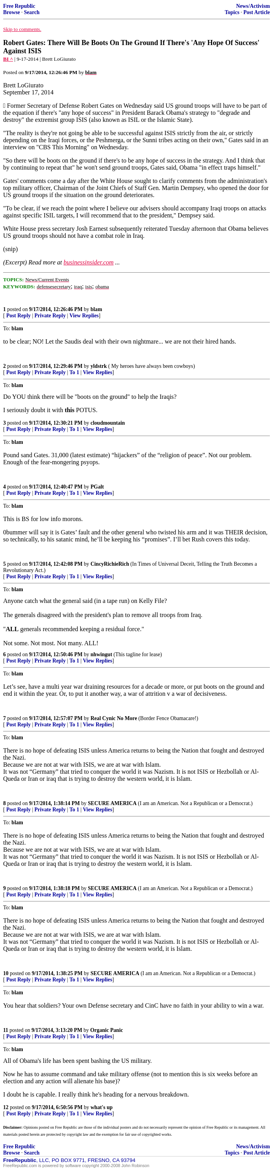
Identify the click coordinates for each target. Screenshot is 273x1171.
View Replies (84, 316)
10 (6, 973)
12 (6, 1107)
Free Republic (19, 6)
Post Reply (18, 316)
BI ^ (8, 59)
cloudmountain (108, 423)
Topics (232, 12)
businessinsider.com (89, 262)
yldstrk (99, 366)
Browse (11, 12)
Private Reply (50, 316)
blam (96, 309)
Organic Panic (106, 1030)
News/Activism (253, 6)
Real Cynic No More (114, 718)
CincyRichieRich (110, 564)
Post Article (256, 12)
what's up (102, 1107)
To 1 (74, 372)
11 (5, 1030)
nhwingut (101, 654)
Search (32, 12)
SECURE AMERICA (112, 803)
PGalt (97, 487)
